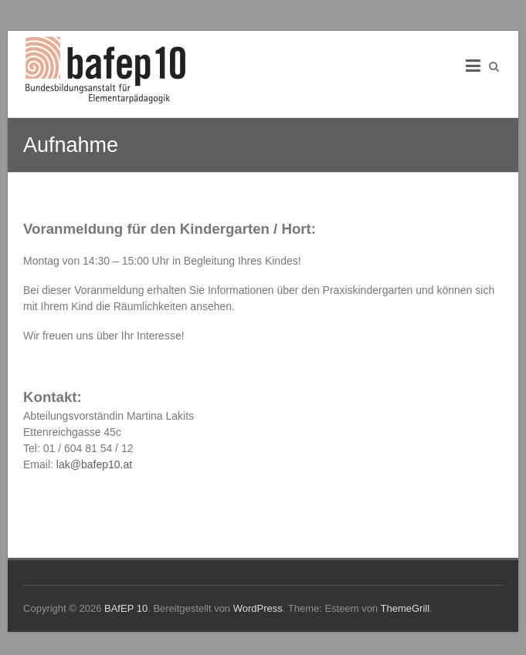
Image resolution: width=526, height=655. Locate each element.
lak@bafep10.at (94, 464)
